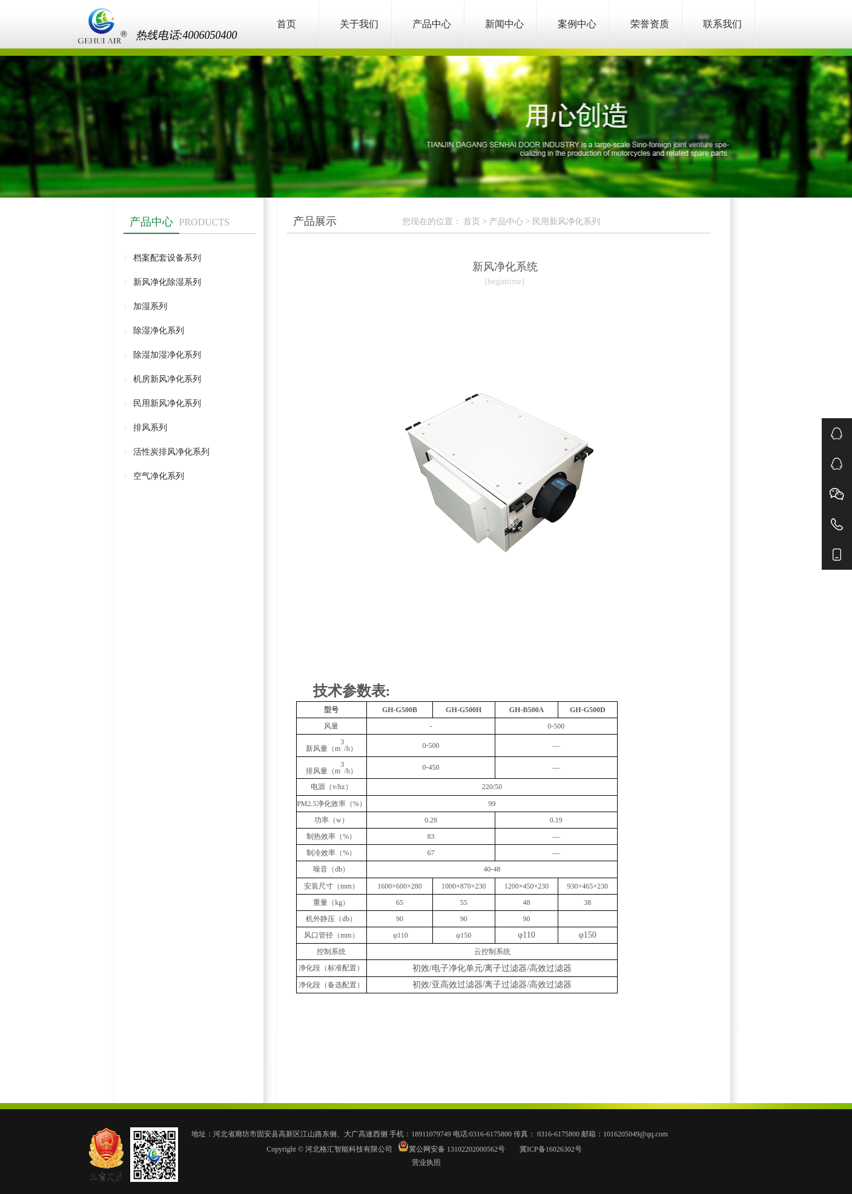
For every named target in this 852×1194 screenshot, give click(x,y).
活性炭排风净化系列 (171, 451)
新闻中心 (504, 24)
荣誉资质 (649, 24)
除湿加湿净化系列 (167, 354)
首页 (286, 24)
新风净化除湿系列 (167, 282)
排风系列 (150, 427)
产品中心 (431, 24)
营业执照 (426, 1162)
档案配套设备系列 (167, 257)
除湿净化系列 (158, 330)
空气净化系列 (158, 476)
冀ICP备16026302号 (550, 1149)
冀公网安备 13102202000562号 (452, 1149)
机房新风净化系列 (167, 379)
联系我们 (722, 24)
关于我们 (359, 24)
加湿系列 (150, 306)
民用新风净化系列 (167, 403)
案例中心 (577, 24)
